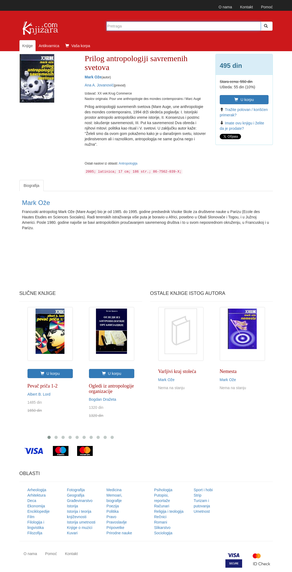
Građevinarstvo (79, 500)
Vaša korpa (77, 46)
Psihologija (163, 490)
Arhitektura (37, 495)
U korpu (244, 99)
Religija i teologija (169, 511)
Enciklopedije (39, 511)
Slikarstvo (162, 527)
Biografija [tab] (31, 185)
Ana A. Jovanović (99, 85)
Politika (113, 511)
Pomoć (267, 7)
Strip (197, 495)
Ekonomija (36, 506)
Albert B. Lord (39, 394)
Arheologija (37, 490)
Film (31, 517)
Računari (161, 506)
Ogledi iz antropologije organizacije (111, 388)
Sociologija (163, 533)
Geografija (75, 495)
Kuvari (72, 533)
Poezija (113, 506)
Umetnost (202, 511)
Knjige (27, 46)
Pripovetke (115, 527)
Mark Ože (93, 77)
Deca (32, 500)
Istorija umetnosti (81, 522)
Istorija (72, 506)
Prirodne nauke (119, 533)
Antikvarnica (49, 46)
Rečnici (160, 517)
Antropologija (128, 163)
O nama (225, 7)
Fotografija (76, 490)
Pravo (111, 517)
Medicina (114, 490)
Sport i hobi (203, 490)
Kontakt (246, 7)
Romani (160, 522)
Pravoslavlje (117, 522)
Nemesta (228, 371)
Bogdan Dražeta (102, 399)
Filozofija (35, 533)
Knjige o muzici (79, 527)
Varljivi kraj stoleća (177, 371)
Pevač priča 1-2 (43, 386)
